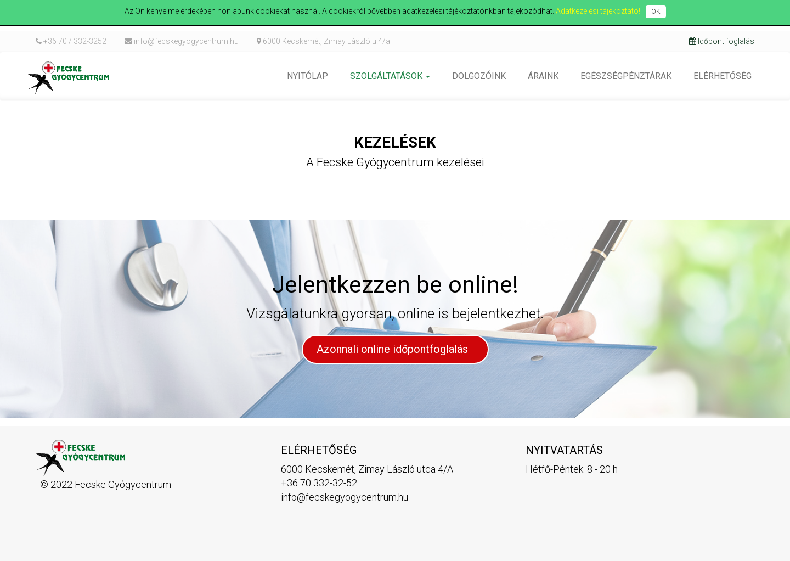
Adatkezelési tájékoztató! (598, 11)
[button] (390, 76)
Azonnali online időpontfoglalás (394, 349)
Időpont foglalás (721, 41)
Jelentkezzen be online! (395, 285)
